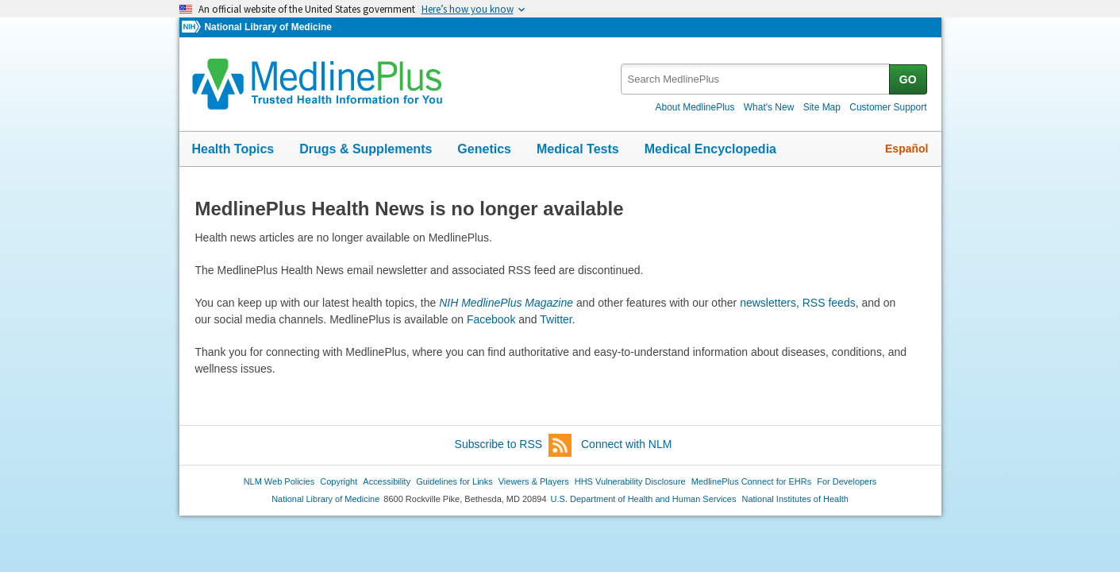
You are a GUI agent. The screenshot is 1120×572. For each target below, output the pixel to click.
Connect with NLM (626, 444)
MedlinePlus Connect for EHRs (751, 481)
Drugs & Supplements (365, 149)
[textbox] (756, 79)
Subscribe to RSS (513, 445)
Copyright (338, 481)
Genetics (484, 149)
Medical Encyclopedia (710, 149)
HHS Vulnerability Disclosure (630, 481)
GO (908, 79)
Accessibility (386, 481)
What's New (769, 107)
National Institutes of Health (795, 499)
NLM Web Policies (279, 481)
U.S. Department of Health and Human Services (644, 499)
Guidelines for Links (454, 481)
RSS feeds (829, 302)
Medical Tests (578, 149)
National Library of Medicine (267, 27)
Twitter (556, 319)
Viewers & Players (533, 481)
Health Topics (233, 149)
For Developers (846, 481)
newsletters (768, 302)
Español (906, 148)
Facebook (491, 319)
